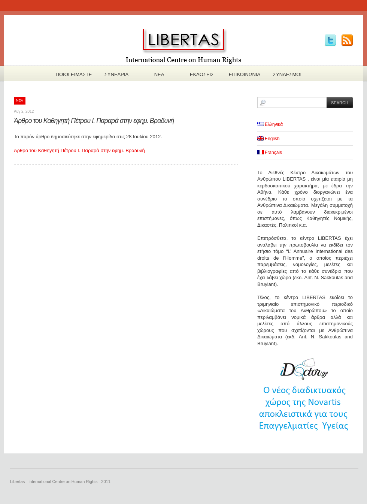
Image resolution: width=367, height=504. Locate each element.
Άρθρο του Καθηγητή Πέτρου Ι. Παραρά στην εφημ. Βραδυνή (94, 120)
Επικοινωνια (244, 74)
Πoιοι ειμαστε (74, 74)
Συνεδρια (116, 74)
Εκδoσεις (202, 74)
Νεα (159, 74)
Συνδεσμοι (287, 74)
